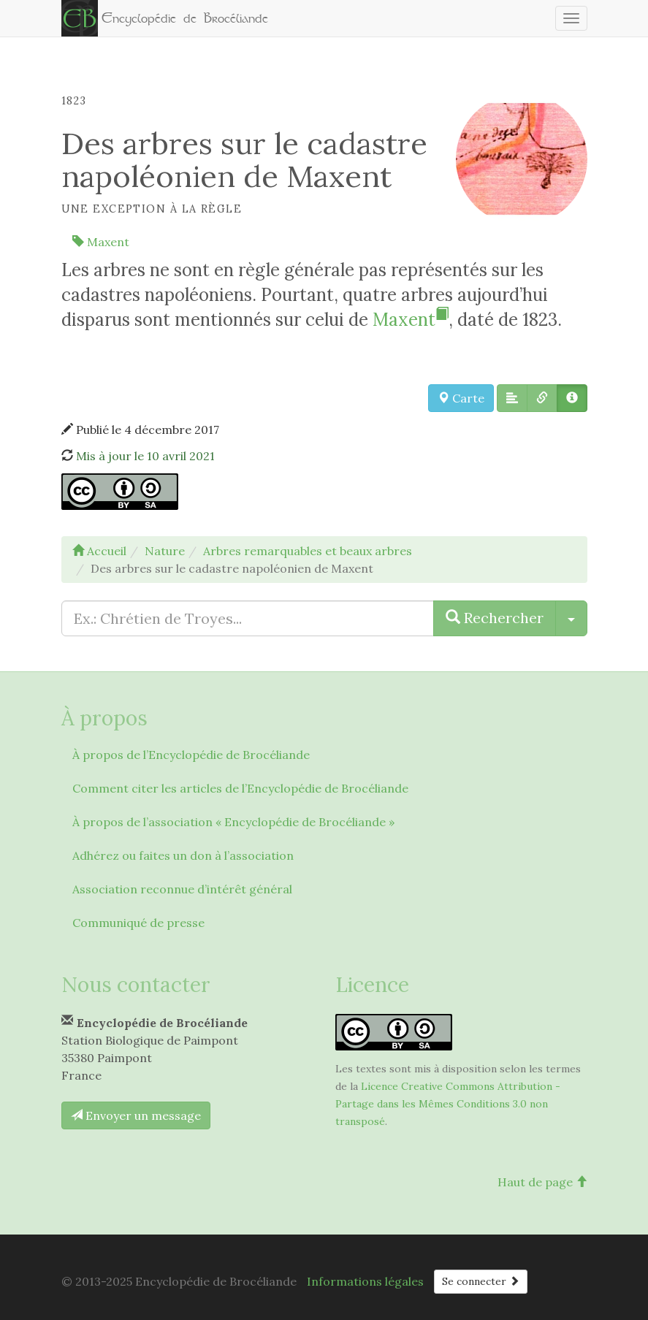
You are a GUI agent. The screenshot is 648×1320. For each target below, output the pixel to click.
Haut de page (542, 1182)
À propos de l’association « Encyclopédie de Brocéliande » (233, 821)
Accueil (99, 550)
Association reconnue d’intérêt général (182, 889)
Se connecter (480, 1281)
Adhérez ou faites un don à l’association (183, 855)
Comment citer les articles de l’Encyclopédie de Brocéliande (240, 788)
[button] (512, 398)
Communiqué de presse (138, 922)
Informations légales (365, 1281)
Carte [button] (461, 398)
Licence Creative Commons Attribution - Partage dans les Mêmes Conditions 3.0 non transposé (447, 1104)
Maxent (100, 241)
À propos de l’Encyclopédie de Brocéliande (191, 754)
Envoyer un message (136, 1115)
